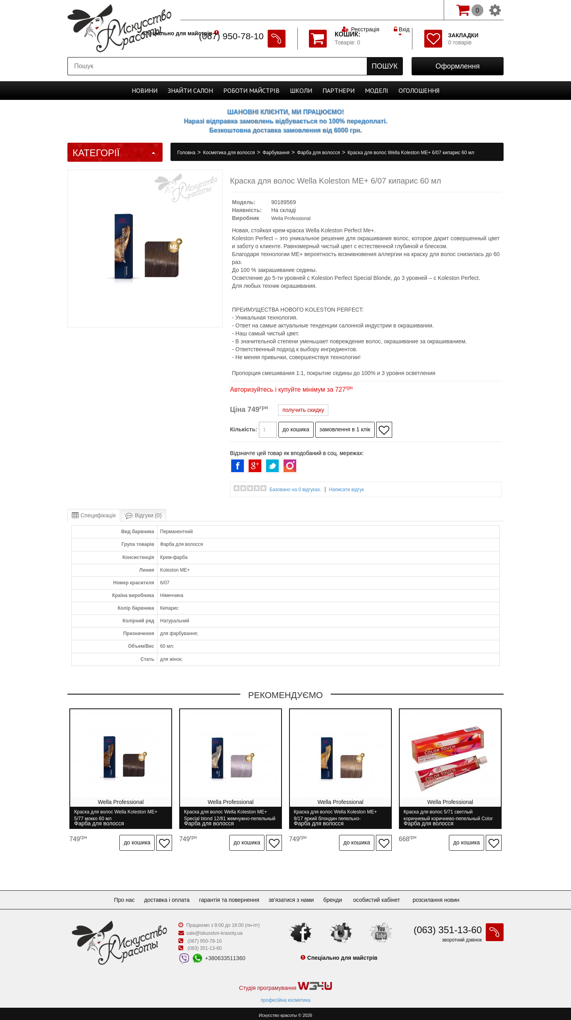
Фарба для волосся (319, 152)
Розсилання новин (444, 896)
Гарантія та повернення (229, 896)
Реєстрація (365, 10)
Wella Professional (290, 218)
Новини (144, 90)
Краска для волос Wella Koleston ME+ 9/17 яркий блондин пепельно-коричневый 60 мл (337, 815)
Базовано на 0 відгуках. (296, 489)
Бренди (339, 896)
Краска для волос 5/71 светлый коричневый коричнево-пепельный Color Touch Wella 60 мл (451, 815)
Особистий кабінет (384, 896)
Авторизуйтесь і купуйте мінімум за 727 (291, 389)
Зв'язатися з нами (294, 896)
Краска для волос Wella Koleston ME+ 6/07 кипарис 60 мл (411, 152)
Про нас (117, 896)
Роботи (251, 90)
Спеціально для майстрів (217, 9)
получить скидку (303, 410)
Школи (301, 90)
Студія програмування (285, 982)
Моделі (376, 90)
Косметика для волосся (229, 152)
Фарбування (277, 152)
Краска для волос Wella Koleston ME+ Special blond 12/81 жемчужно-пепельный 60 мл (226, 815)
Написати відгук (346, 489)
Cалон (190, 90)
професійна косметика (285, 996)
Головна (187, 152)
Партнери (338, 90)
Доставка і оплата (163, 896)
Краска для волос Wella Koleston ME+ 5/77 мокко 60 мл (115, 815)
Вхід (402, 10)
